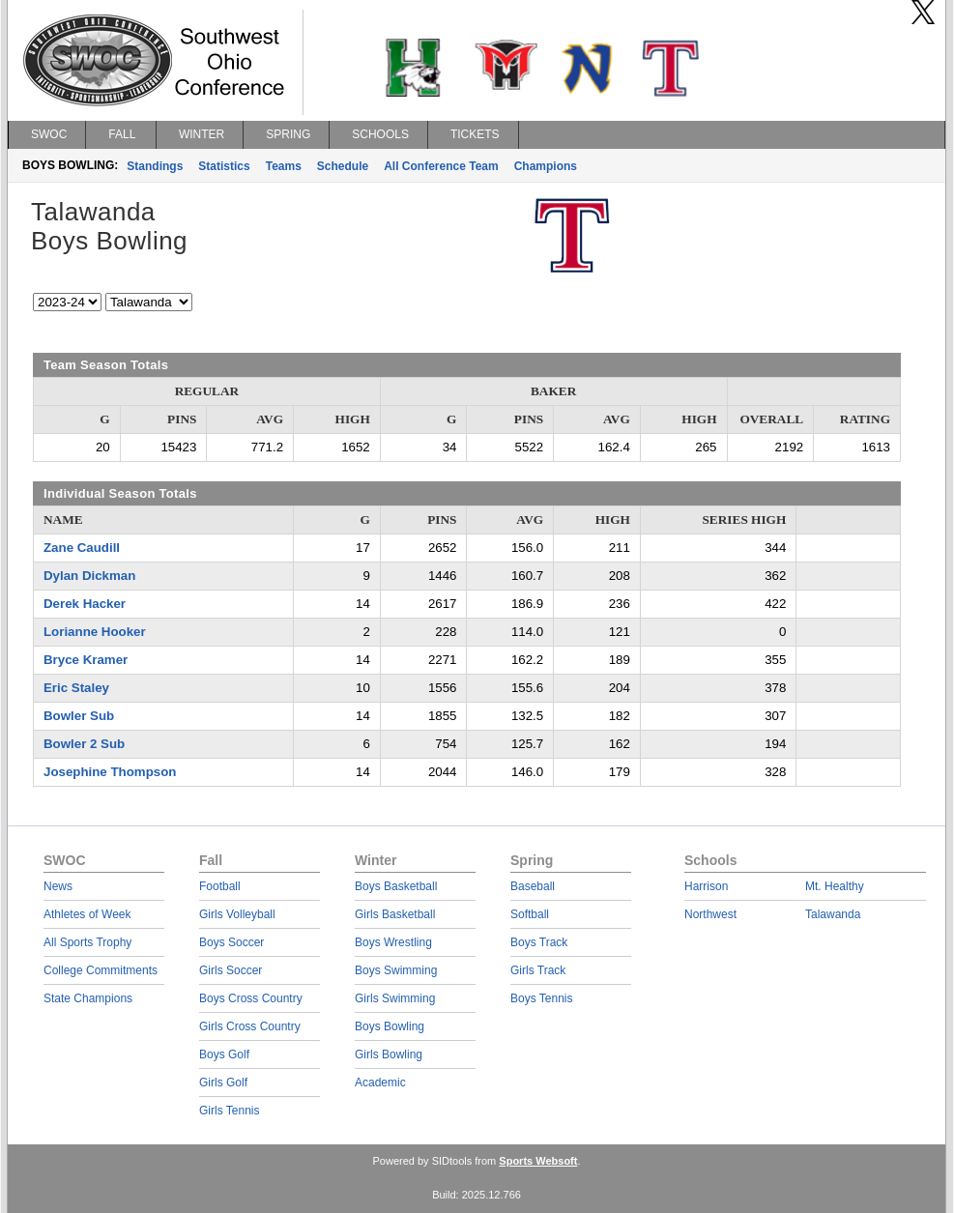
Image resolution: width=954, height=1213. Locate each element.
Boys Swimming (396, 970)
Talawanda (832, 914)
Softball (529, 914)
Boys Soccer (231, 942)
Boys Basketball (396, 886)
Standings (155, 166)
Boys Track (538, 942)
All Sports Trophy (87, 942)
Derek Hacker (84, 603)
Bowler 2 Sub (84, 743)
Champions (545, 166)
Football (220, 886)
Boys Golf (224, 1054)
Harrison (706, 886)
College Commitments (100, 970)
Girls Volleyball (237, 914)
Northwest (710, 914)
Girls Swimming (395, 998)
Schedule (342, 166)
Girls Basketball (395, 914)
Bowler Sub (78, 715)
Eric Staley (76, 687)
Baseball (532, 886)
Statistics (223, 166)
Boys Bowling (389, 1026)
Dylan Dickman (89, 575)
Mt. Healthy (834, 886)
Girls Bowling (388, 1054)
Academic (380, 1082)
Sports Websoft (538, 1161)
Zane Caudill (81, 547)
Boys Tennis (541, 998)
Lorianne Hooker (94, 631)
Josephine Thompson (109, 772)
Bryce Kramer (85, 659)
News (57, 886)
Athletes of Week (87, 914)
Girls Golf (223, 1082)
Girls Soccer (230, 970)
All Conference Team (441, 166)
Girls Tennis (229, 1110)
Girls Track (537, 970)
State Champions (87, 998)
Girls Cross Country (250, 1026)
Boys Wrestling (393, 942)
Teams (284, 166)
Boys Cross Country (251, 998)
